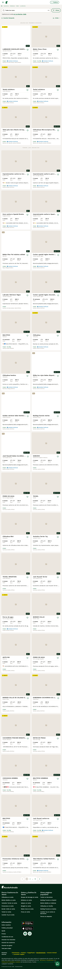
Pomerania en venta (8, 906)
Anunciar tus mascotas (8, 939)
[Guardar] (27, 49)
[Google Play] (27, 923)
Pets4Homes (15, 952)
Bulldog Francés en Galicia (48, 909)
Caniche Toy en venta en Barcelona (47, 912)
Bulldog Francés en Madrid (48, 900)
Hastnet (23, 952)
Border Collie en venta (8, 909)
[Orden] (56, 18)
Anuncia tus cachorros (8, 942)
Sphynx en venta (26, 903)
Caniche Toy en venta (8, 915)
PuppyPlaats (31, 952)
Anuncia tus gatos (7, 945)
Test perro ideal (6, 948)
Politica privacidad (7, 928)
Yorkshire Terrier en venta (9, 903)
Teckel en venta (6, 912)
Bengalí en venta (26, 906)
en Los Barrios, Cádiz (20, 14)
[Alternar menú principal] (3, 2)
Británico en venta (26, 900)
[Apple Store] (27, 928)
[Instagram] (30, 934)
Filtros (56, 10)
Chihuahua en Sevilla (46, 906)
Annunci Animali (52, 952)
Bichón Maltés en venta (9, 900)
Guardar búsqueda (7, 18)
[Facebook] (25, 934)
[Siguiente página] (39, 879)
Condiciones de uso (7, 936)
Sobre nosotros (6, 925)
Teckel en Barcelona (46, 897)
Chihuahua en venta (7, 897)
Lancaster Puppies (18, 954)
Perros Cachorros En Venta (10, 893)
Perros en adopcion (46, 916)
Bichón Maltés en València (48, 903)
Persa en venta (25, 912)
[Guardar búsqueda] (57, 963)
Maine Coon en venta (27, 909)
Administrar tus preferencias (45, 962)
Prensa (4, 934)
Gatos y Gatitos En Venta (28, 893)
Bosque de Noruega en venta (29, 897)
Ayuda (3, 931)
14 (35, 879)
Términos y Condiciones (46, 960)
